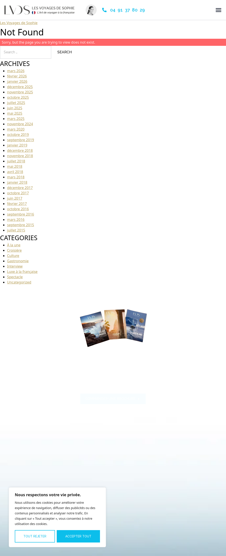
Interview (15, 266)
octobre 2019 (18, 134)
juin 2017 (14, 198)
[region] (57, 517)
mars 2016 (15, 219)
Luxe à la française (22, 271)
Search (64, 52)
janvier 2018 (17, 182)
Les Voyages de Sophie (19, 22)
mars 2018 (15, 177)
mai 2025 (14, 113)
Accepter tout (78, 536)
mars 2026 (15, 70)
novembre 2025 (20, 92)
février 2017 (17, 203)
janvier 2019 (17, 145)
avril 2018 (15, 171)
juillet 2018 (16, 161)
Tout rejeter (34, 536)
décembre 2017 (20, 187)
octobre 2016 (18, 209)
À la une (13, 245)
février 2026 (17, 76)
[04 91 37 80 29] (104, 10)
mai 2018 (14, 166)
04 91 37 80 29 (127, 10)
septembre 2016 (20, 214)
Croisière (14, 250)
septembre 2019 (20, 139)
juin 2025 (14, 108)
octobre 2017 (18, 193)
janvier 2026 (17, 81)
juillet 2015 (16, 230)
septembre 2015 (20, 224)
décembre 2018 (20, 150)
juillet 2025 (16, 102)
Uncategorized (19, 282)
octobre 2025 (18, 97)
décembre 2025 (20, 86)
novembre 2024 (20, 124)
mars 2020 (15, 129)
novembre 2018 (20, 155)
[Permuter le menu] (218, 10)
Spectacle (15, 276)
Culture (13, 255)
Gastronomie (18, 261)
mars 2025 (15, 118)
